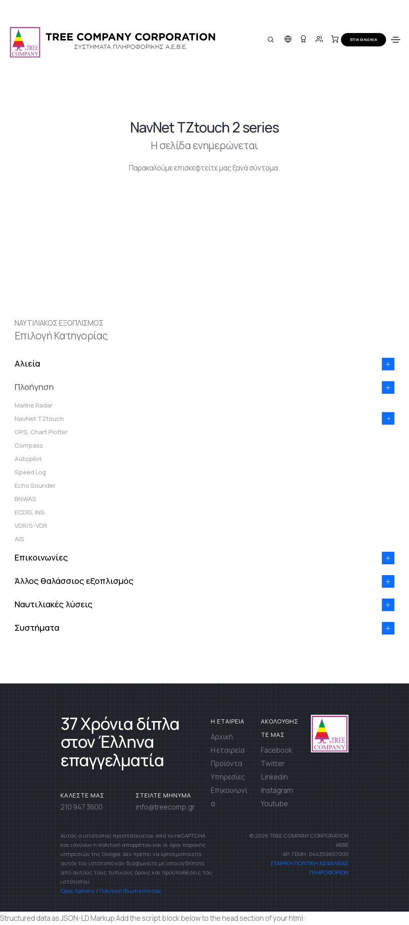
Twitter (273, 763)
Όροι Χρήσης (78, 890)
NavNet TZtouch (39, 418)
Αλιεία (27, 363)
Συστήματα (37, 627)
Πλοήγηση (34, 386)
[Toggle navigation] (395, 40)
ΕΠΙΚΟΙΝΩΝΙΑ (363, 39)
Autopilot (28, 458)
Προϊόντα (226, 763)
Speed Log (30, 472)
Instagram (277, 790)
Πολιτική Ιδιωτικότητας (130, 890)
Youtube (274, 803)
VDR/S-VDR (31, 525)
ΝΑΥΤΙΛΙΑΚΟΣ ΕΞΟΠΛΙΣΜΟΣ (59, 323)
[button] (388, 364)
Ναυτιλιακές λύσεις (54, 604)
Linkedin (274, 777)
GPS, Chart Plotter (41, 432)
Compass (29, 445)
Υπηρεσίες (228, 777)
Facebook (276, 750)
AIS (19, 539)
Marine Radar (34, 405)
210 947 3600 (82, 807)
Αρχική (222, 737)
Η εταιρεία (228, 750)
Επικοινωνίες (41, 557)
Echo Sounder (35, 485)
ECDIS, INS (30, 512)
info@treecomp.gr (165, 807)
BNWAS (25, 498)
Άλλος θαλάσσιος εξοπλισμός (74, 580)
